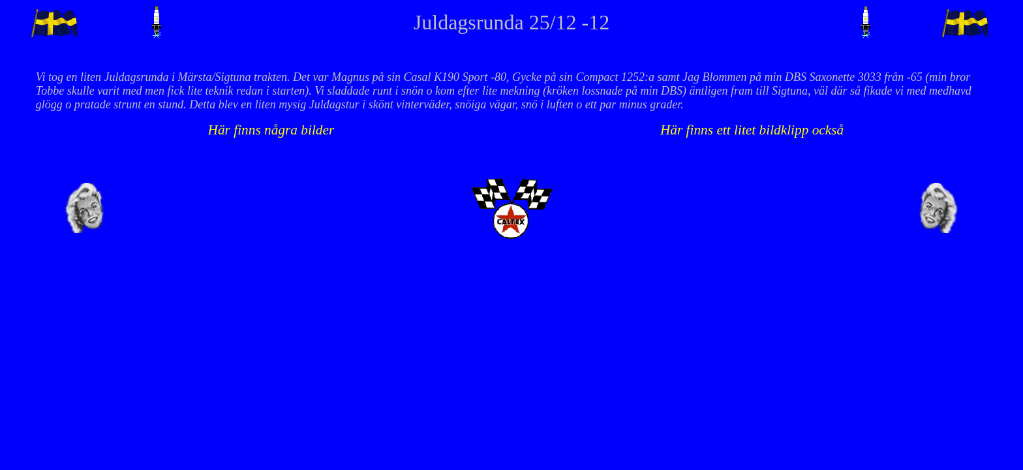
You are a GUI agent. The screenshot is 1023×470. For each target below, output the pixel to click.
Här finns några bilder (271, 130)
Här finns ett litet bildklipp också (752, 130)
